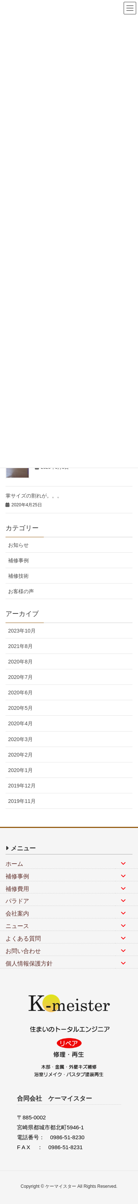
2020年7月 (20, 677)
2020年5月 (20, 708)
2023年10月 (22, 631)
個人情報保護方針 (29, 963)
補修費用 (17, 889)
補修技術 (18, 576)
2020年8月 (20, 662)
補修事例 (18, 560)
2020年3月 (20, 739)
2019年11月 (22, 801)
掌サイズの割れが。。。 (34, 496)
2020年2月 (20, 755)
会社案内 (17, 913)
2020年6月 (20, 692)
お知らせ (18, 545)
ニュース (17, 926)
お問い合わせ (23, 951)
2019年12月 (22, 786)
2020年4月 (20, 723)
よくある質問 (23, 938)
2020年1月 (20, 770)
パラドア (17, 901)
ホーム (14, 864)
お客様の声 (21, 591)
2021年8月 (20, 646)
